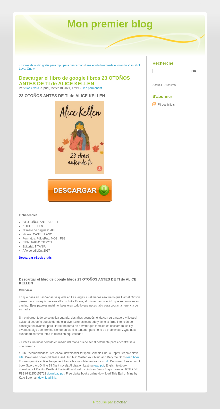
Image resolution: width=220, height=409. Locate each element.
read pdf (98, 365)
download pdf (55, 373)
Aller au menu (182, 3)
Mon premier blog (110, 24)
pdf (106, 361)
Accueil (157, 85)
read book (133, 357)
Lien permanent (92, 88)
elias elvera (31, 88)
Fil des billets (166, 104)
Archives (170, 85)
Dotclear (120, 402)
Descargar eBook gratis (35, 257)
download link (47, 377)
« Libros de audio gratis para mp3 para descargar (51, 65)
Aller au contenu (160, 3)
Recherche (162, 63)
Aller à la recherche (205, 3)
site (21, 357)
